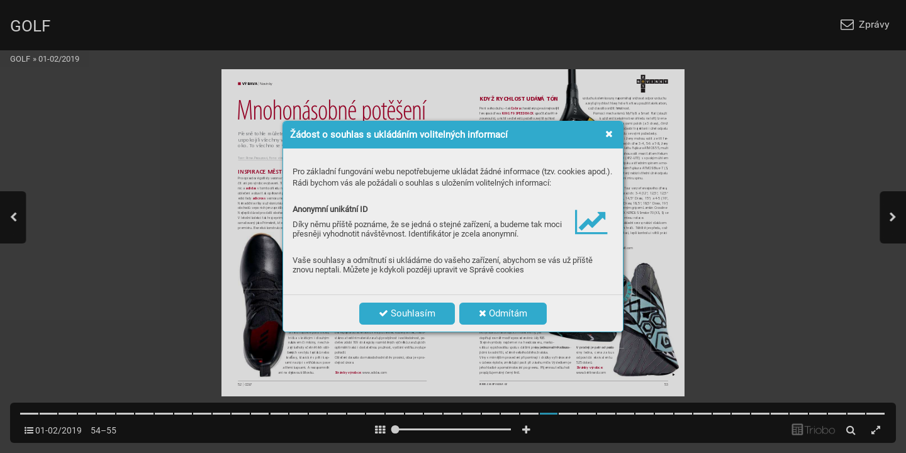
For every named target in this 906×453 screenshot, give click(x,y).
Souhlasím (407, 313)
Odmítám (503, 313)
